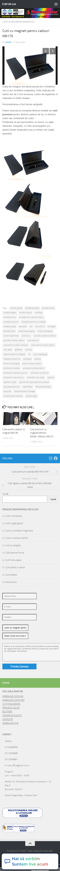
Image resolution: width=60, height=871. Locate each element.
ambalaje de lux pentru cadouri (31, 317)
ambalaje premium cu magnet (33, 322)
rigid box (50, 377)
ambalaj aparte (16, 308)
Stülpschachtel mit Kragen (24, 391)
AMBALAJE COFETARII (13, 700)
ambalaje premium (11, 322)
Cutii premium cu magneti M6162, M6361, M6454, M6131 (42, 433)
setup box (7, 391)
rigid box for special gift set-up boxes (34, 382)
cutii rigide (8, 349)
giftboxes (18, 349)
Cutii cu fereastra (13, 516)
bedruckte (23, 326)
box (31, 326)
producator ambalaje (12, 368)
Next (53, 51)
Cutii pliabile (11, 574)
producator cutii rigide (35, 377)
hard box (28, 349)
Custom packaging (45, 331)
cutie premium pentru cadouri (43, 345)
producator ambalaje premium (16, 373)
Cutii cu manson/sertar (16, 538)
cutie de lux (26, 336)
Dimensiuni (11, 582)
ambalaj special (25, 312)
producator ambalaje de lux (33, 368)
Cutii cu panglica (13, 545)
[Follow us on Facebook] (56, 458)
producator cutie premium (14, 377)
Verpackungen (31, 396)
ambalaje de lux (10, 317)
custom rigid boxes (11, 336)
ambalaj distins (48, 308)
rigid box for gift (10, 382)
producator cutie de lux (39, 373)
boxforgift (51, 326)
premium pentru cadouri (31, 363)
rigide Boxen (27, 387)
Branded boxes (9, 331)
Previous (46, 51)
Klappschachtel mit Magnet (14, 354)
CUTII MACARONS (11, 704)
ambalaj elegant (10, 312)
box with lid (40, 326)
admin (8, 42)
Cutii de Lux (9, 4)
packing (37, 359)
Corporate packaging (26, 331)
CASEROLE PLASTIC (12, 715)
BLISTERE (7, 711)
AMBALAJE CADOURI (12, 696)
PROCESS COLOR (11, 707)
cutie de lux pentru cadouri (14, 340)
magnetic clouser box (12, 359)
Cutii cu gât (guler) (14, 523)
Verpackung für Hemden (13, 396)
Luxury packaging (40, 354)
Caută (5, 493)
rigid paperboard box (12, 387)
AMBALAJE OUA (10, 723)
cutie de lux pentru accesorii (45, 336)
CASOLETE (7, 719)
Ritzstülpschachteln (43, 387)
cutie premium (33, 340)
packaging (27, 359)
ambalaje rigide (10, 326)
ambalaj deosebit (32, 308)
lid (29, 354)
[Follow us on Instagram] (50, 458)
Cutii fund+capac (13, 560)
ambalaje (38, 312)
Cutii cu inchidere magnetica (18, 21)
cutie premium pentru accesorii (16, 345)
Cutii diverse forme (14, 552)
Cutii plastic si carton (15, 567)
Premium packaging (11, 363)
